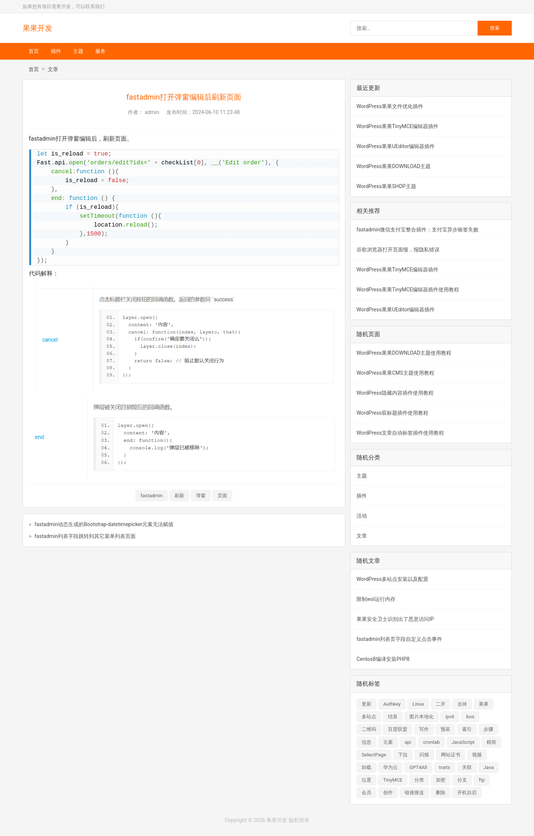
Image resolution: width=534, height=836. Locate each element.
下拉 (403, 755)
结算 (393, 716)
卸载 (366, 767)
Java (489, 767)
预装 (445, 729)
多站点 (369, 716)
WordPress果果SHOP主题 (386, 186)
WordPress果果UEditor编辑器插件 (395, 146)
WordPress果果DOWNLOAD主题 (393, 166)
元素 (388, 742)
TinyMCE (392, 780)
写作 (424, 729)
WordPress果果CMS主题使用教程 (395, 373)
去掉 (462, 704)
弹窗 (201, 495)
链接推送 (414, 792)
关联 (467, 767)
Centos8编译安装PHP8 (382, 659)
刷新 (179, 495)
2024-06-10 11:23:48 (216, 112)
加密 (440, 780)
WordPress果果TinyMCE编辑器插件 (397, 126)
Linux (418, 704)
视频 (477, 755)
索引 (467, 729)
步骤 (488, 729)
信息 (366, 742)
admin (152, 112)
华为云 (390, 767)
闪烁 (424, 755)
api (408, 742)
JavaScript (463, 742)
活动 (361, 516)
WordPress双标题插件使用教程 (392, 413)
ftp (482, 780)
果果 (483, 704)
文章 (53, 69)
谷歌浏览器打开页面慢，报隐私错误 (398, 250)
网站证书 (450, 755)
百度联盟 (397, 729)
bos (470, 716)
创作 (388, 792)
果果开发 (37, 28)
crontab (431, 742)
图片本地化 (421, 716)
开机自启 (467, 792)
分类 (419, 780)
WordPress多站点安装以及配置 (392, 579)
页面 (222, 495)
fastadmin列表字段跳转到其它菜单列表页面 (85, 536)
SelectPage (374, 755)
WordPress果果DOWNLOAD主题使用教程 (403, 353)
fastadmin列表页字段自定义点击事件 (399, 639)
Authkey (392, 704)
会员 (366, 792)
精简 (491, 742)
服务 (100, 51)
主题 (78, 51)
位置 (366, 780)
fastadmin (151, 495)
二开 (440, 704)
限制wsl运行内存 (375, 599)
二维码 (369, 729)
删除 (440, 792)
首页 (34, 51)
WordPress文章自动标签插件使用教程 (400, 433)
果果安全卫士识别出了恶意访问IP (395, 619)
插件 (56, 51)
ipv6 (449, 716)
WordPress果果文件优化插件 (389, 106)
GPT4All (418, 767)
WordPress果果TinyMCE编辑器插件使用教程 (407, 289)
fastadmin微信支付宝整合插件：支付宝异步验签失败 (417, 230)
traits (444, 767)
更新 (366, 704)
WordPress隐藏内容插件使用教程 (395, 393)
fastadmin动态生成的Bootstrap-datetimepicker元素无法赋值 (103, 524)
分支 (462, 780)
